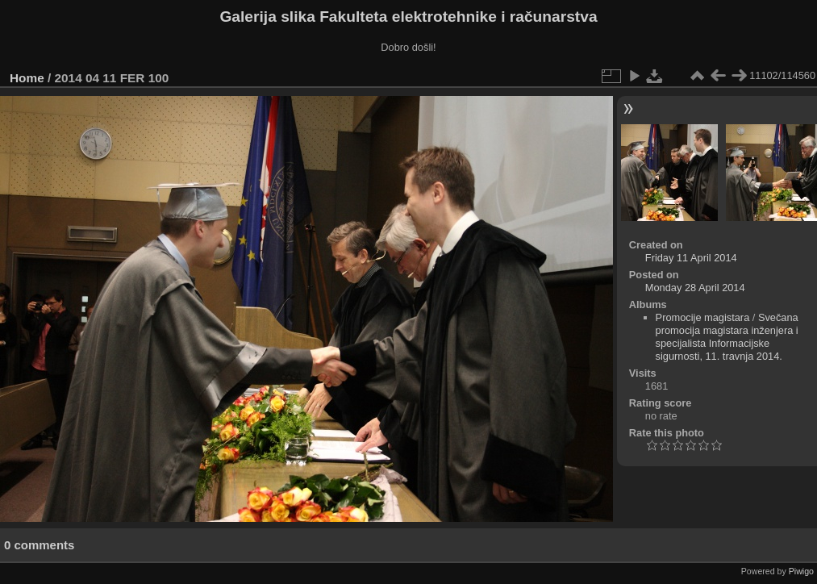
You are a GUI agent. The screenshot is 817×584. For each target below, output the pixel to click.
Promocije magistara (703, 317)
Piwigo (801, 571)
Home (27, 78)
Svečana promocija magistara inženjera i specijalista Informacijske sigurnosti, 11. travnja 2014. (727, 336)
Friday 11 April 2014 (691, 258)
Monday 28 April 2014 (695, 288)
